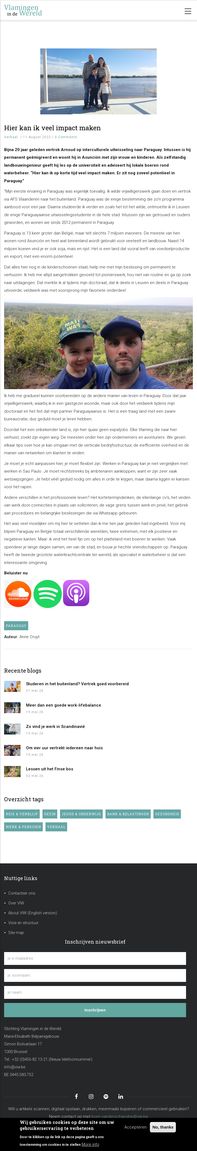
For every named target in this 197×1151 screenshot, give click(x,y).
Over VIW (16, 903)
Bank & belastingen (128, 814)
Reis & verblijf (22, 814)
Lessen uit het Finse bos (49, 769)
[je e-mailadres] (95, 958)
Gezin (50, 814)
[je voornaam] (95, 975)
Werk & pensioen (23, 827)
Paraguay (16, 625)
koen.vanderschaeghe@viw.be (120, 1116)
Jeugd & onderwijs (81, 814)
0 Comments (66, 137)
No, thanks (162, 1127)
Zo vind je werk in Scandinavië (55, 726)
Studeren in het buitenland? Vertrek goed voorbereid (77, 683)
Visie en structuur (23, 923)
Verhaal (11, 137)
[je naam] (95, 992)
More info (90, 1144)
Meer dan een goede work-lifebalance (63, 705)
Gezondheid (167, 814)
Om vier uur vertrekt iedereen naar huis (64, 747)
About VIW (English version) (32, 913)
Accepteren (135, 1127)
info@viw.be (14, 1067)
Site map (16, 932)
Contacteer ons (21, 893)
